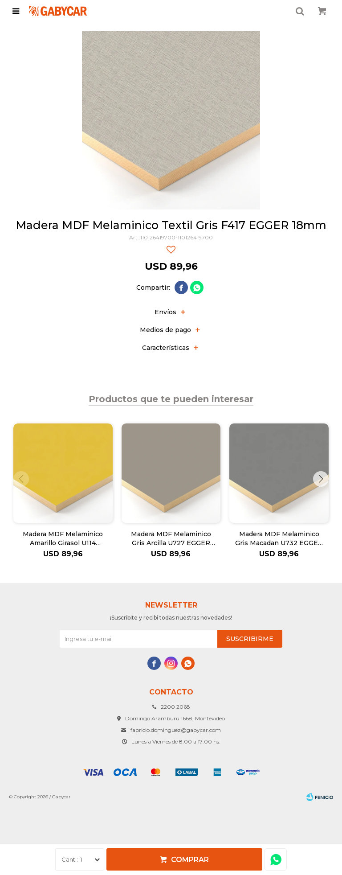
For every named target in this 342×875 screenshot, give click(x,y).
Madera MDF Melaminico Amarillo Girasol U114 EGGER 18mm (63, 538)
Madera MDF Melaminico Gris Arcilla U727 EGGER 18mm (171, 538)
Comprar (190, 859)
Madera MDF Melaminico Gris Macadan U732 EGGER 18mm (279, 538)
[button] (321, 479)
